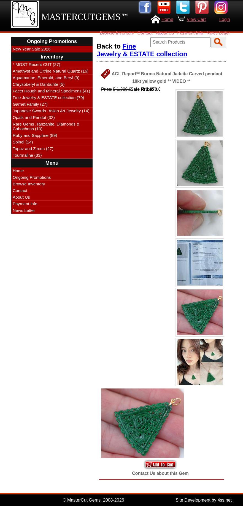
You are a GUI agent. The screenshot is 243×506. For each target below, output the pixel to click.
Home (167, 19)
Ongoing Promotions (32, 177)
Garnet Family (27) (30, 104)
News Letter (218, 33)
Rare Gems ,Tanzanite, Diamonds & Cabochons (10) (46, 126)
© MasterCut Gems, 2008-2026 (93, 500)
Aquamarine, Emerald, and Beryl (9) (46, 77)
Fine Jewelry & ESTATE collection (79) (48, 97)
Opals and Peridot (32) (34, 117)
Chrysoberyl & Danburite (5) (38, 84)
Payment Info (190, 33)
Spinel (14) (23, 142)
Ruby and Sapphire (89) (35, 135)
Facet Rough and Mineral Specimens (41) (51, 91)
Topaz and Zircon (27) (33, 148)
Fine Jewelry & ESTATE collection (142, 50)
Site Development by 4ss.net (203, 500)
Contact (144, 33)
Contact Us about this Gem (160, 473)
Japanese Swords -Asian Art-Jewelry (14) (51, 110)
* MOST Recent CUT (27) (36, 64)
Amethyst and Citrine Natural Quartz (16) (50, 71)
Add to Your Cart (160, 464)
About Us (165, 33)
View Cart (196, 19)
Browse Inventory (117, 33)
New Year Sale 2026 (32, 49)
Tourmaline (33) (27, 155)
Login (224, 19)
